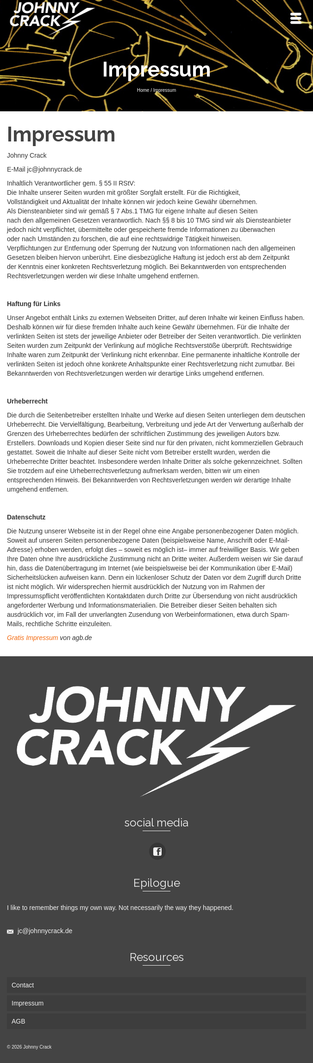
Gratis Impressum (32, 637)
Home (143, 90)
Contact (23, 985)
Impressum (28, 1003)
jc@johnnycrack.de (39, 931)
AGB (18, 1021)
